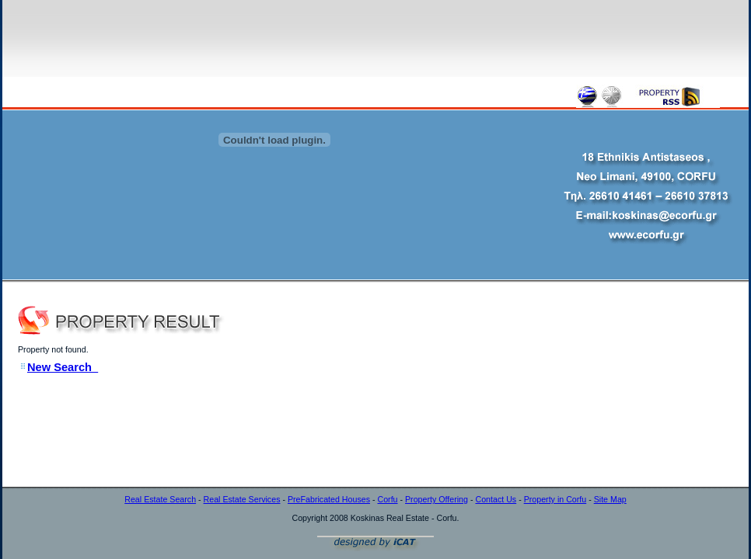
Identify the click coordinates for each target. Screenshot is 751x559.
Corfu (387, 499)
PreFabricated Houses (329, 499)
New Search (62, 367)
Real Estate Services (242, 499)
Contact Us (495, 499)
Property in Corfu (555, 499)
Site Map (610, 499)
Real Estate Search (160, 499)
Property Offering (436, 499)
